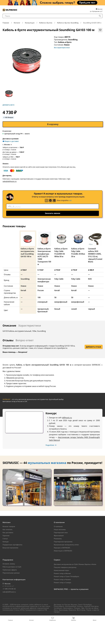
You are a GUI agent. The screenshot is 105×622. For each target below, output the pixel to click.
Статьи (5, 539)
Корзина (73, 620)
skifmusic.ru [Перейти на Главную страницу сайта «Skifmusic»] (38, 605)
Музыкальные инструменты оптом (66, 545)
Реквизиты (58, 539)
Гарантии (6, 536)
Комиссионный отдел (61, 570)
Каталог (31, 620)
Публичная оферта (10, 570)
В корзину (52, 124)
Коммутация (30, 23)
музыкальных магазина (47, 463)
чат (70, 200)
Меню (94, 620)
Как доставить (8, 533)
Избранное (52, 620)
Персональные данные (11, 573)
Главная (10, 620)
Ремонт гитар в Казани (62, 579)
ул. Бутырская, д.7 (96, 11)
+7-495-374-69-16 (9, 589)
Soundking (72, 39)
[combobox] (52, 16)
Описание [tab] (9, 325)
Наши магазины (60, 529)
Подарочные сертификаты (12, 545)
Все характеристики (62, 48)
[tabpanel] (52, 348)
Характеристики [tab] (29, 325)
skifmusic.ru (67, 417)
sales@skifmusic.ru (10, 181)
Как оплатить (7, 529)
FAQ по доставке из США (12, 567)
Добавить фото (8, 105)
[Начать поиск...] (100, 16)
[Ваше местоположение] (7, 584)
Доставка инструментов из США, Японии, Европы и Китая (75, 564)
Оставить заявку (9, 564)
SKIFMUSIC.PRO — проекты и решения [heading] (71, 589)
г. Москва (7, 145)
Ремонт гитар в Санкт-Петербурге (66, 576)
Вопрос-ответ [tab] (25, 340)
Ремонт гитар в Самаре (62, 583)
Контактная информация (14, 579)
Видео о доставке (11, 141)
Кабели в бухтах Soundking (67, 23)
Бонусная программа (10, 548)
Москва (99, 9)
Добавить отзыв (93, 347)
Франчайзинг (59, 536)
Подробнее (51, 445)
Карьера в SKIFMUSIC (62, 548)
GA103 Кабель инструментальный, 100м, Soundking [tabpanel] (24, 331)
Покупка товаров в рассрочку (65, 567)
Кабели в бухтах (45, 23)
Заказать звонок (52, 213)
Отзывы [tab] (8, 340)
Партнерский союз (61, 533)
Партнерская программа (63, 542)
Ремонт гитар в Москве (62, 573)
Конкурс (6, 542)
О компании (58, 526)
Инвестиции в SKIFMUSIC (63, 551)
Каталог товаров (9, 526)
